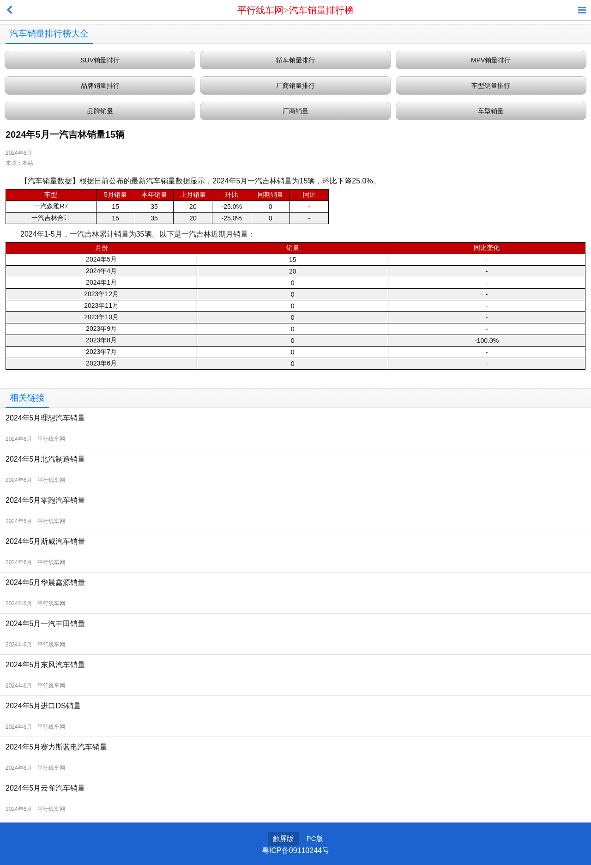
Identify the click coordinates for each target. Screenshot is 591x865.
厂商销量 (295, 111)
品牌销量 (100, 111)
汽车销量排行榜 (321, 10)
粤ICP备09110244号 (295, 850)
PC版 (315, 838)
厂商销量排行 (295, 85)
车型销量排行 (490, 85)
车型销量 (491, 111)
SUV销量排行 (100, 60)
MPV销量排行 (491, 60)
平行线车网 (260, 10)
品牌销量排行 (100, 85)
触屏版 (283, 838)
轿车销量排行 (295, 60)
